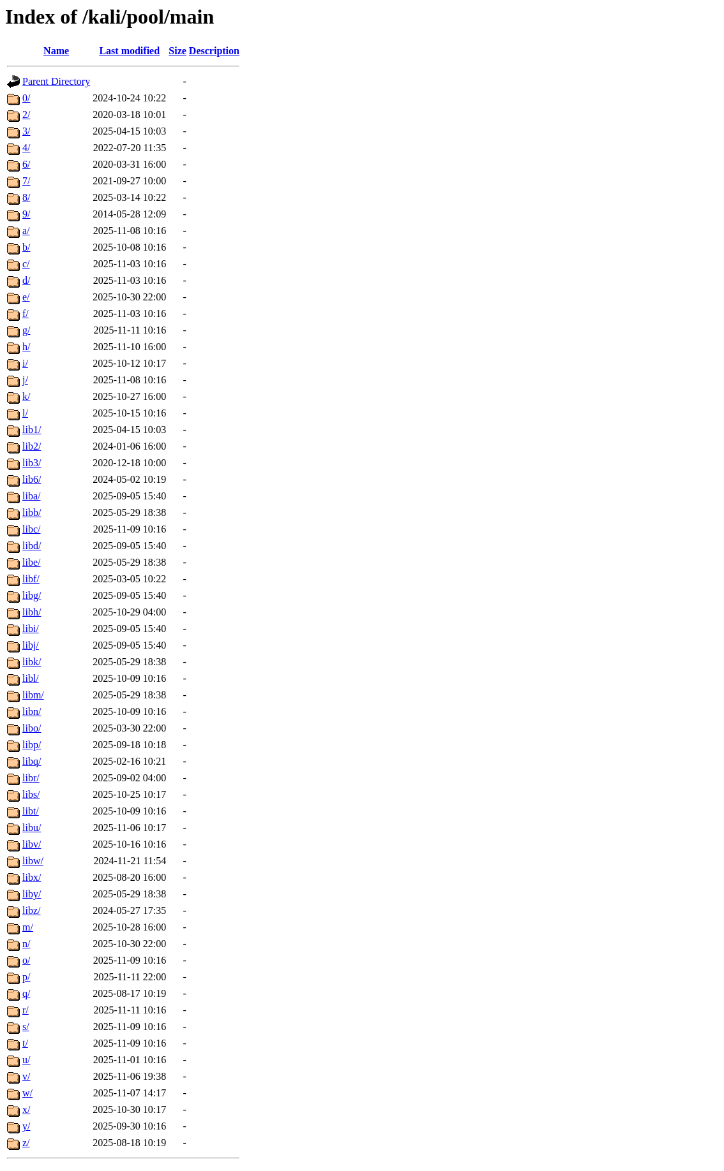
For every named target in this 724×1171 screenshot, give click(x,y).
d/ (26, 280)
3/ (26, 131)
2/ (26, 114)
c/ (26, 263)
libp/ (31, 744)
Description (214, 50)
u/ (26, 1059)
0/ (26, 97)
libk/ (31, 661)
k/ (26, 396)
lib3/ (31, 462)
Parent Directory (56, 81)
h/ (26, 346)
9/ (26, 214)
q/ (26, 993)
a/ (26, 230)
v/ (26, 1076)
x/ (26, 1109)
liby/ (31, 893)
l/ (25, 413)
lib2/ (31, 446)
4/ (26, 147)
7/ (26, 180)
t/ (25, 1043)
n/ (26, 943)
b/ (26, 247)
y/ (26, 1126)
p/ (26, 976)
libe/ (31, 562)
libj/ (30, 645)
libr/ (31, 777)
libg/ (31, 595)
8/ (26, 197)
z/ (26, 1142)
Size (177, 50)
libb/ (31, 512)
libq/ (31, 761)
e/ (26, 296)
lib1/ (31, 429)
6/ (26, 164)
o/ (26, 960)
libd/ (31, 545)
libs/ (31, 794)
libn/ (31, 711)
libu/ (31, 827)
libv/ (31, 844)
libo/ (31, 728)
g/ (26, 330)
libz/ (31, 910)
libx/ (31, 877)
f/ (25, 313)
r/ (25, 1010)
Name (56, 50)
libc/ (31, 529)
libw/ (32, 860)
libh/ (31, 612)
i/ (25, 363)
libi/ (30, 628)
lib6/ (31, 479)
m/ (27, 927)
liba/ (31, 495)
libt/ (30, 811)
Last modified (129, 50)
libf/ (31, 578)
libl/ (30, 678)
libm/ (33, 694)
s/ (25, 1026)
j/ (25, 379)
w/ (27, 1092)
